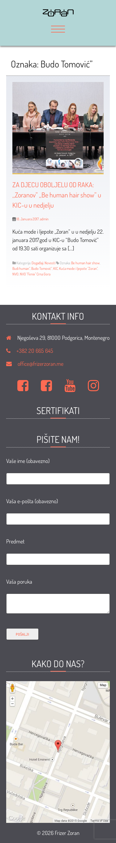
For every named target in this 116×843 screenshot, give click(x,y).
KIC (55, 268)
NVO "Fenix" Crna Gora (35, 274)
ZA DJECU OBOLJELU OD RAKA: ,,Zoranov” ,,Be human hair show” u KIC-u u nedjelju (56, 194)
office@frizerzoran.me (40, 363)
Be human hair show (85, 263)
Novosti (50, 263)
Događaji (37, 263)
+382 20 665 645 (34, 350)
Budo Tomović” (41, 268)
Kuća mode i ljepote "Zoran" (78, 268)
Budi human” (21, 268)
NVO (15, 274)
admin (44, 219)
